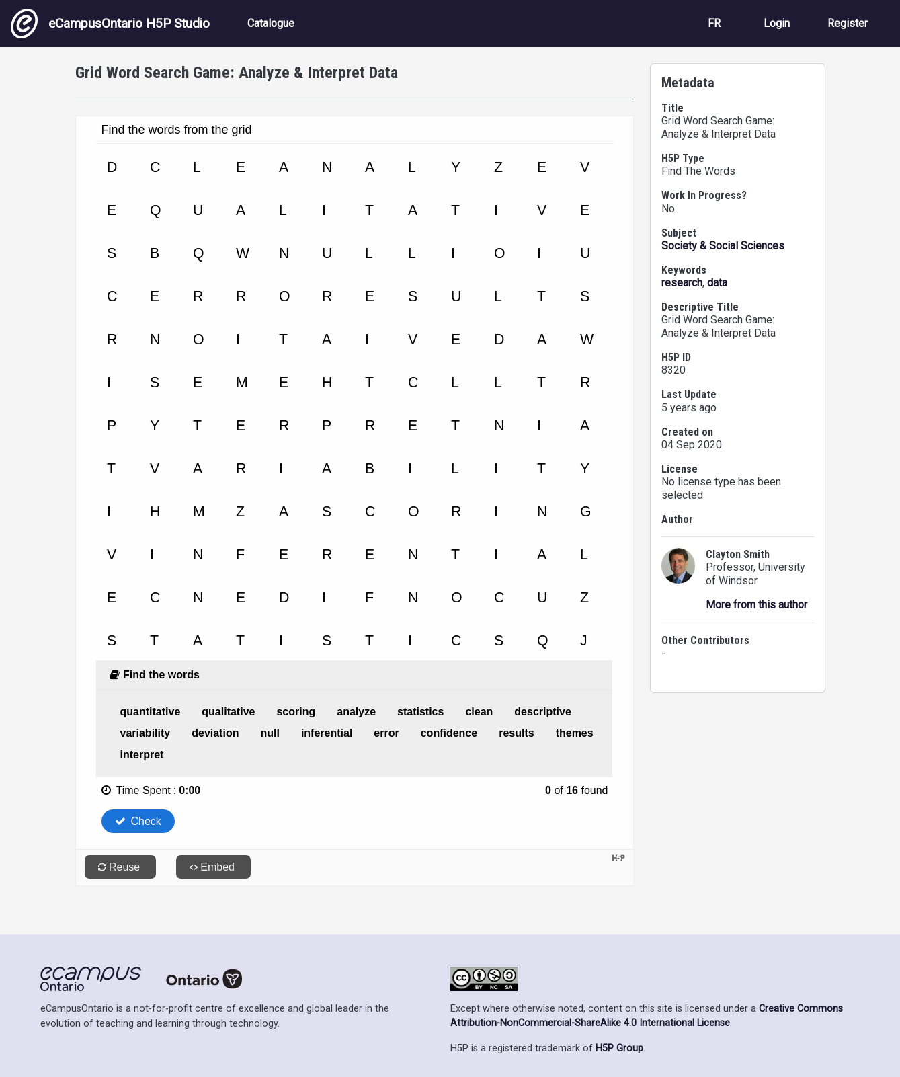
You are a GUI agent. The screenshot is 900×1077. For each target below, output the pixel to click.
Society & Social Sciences (722, 245)
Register (847, 23)
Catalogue (270, 23)
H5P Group (619, 1048)
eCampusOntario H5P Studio (110, 23)
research (681, 282)
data (717, 282)
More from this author (756, 604)
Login (777, 23)
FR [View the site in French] (714, 23)
